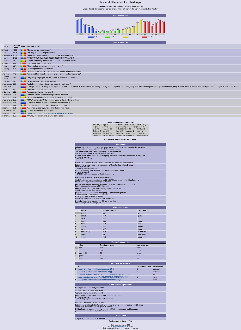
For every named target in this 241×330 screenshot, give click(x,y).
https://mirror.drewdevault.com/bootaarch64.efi (95, 269)
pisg (124, 325)
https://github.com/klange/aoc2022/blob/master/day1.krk (50, 113)
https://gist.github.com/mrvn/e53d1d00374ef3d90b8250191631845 (103, 277)
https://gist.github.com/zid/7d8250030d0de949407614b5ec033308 (103, 274)
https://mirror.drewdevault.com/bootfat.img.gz (95, 272)
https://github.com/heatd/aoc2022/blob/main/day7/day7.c (99, 280)
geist (6, 58)
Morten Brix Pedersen (119, 326)
